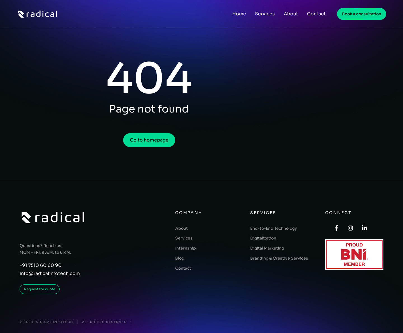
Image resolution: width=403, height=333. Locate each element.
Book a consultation (361, 13)
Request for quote (39, 289)
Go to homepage (149, 140)
